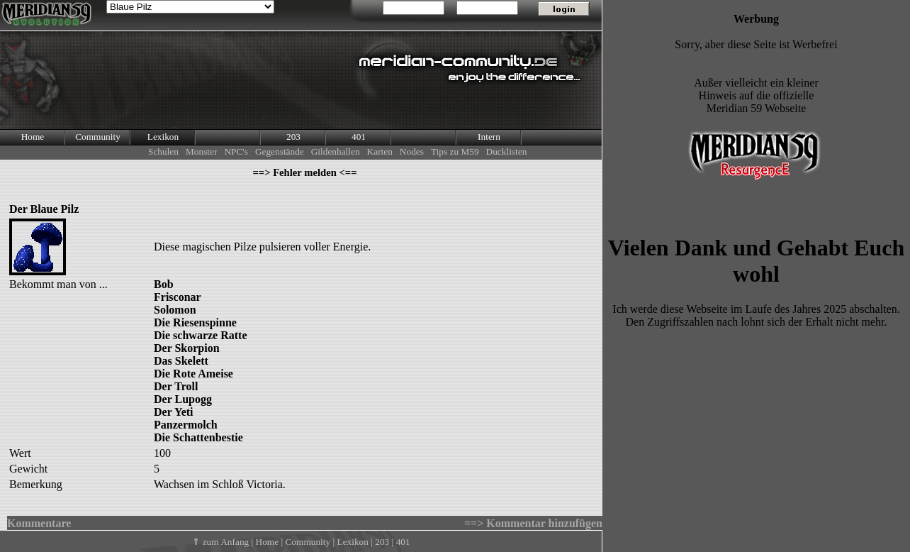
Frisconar (177, 297)
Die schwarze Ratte (200, 335)
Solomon (175, 310)
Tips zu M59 (455, 151)
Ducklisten (506, 151)
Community (97, 136)
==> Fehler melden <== (304, 172)
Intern (489, 136)
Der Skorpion (187, 348)
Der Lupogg (183, 399)
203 (293, 136)
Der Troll (176, 386)
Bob (164, 284)
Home (33, 136)
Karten (380, 151)
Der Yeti (173, 412)
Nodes (412, 151)
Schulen (163, 151)
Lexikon (163, 136)
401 (359, 136)
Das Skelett (181, 361)
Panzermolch (186, 425)
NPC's (236, 151)
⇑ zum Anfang (220, 541)
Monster (201, 151)
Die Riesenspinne (195, 322)
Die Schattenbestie (198, 437)
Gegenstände (279, 151)
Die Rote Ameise (193, 374)
